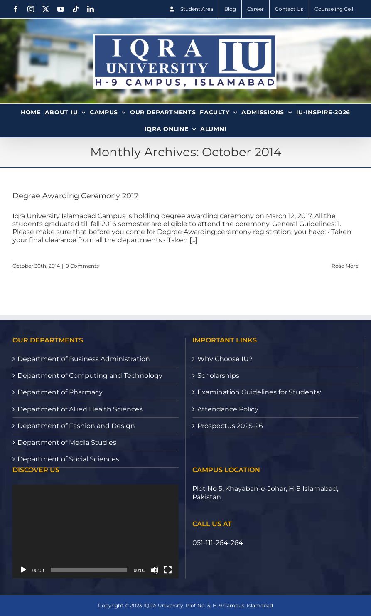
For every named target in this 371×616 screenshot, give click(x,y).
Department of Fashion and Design (76, 426)
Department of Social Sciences (68, 459)
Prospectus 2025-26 (230, 426)
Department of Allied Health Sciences (80, 409)
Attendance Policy (227, 409)
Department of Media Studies (66, 442)
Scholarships (218, 375)
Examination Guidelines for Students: (259, 392)
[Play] (23, 570)
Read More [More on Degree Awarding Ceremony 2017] (345, 266)
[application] (95, 531)
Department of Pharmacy (60, 392)
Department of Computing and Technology (89, 375)
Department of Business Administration (83, 359)
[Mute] (154, 570)
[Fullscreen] (168, 570)
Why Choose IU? (225, 359)
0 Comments (82, 266)
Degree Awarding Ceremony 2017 (75, 195)
